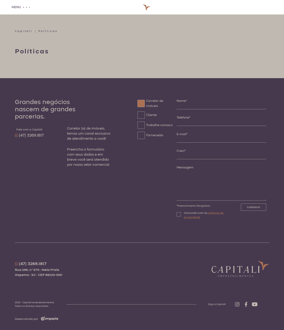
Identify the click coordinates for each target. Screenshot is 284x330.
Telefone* (183, 117)
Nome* (182, 101)
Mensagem (185, 167)
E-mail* (182, 134)
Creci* (181, 151)
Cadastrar (253, 207)
